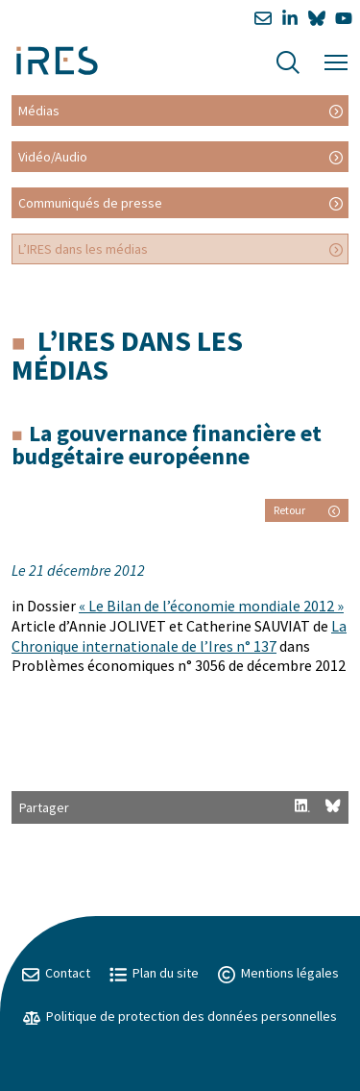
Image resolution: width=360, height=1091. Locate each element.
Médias (39, 110)
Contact (56, 972)
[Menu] (336, 60)
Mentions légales (278, 972)
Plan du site (154, 972)
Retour (307, 510)
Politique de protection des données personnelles (180, 1016)
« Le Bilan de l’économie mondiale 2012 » (211, 605)
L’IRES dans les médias (83, 249)
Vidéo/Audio (52, 156)
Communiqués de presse (90, 202)
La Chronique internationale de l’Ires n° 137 (179, 636)
